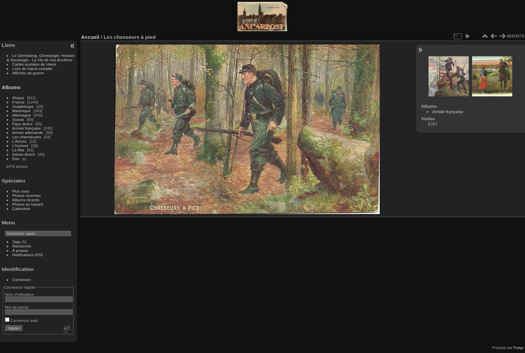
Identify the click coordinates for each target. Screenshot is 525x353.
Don (16, 158)
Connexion (21, 279)
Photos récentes (26, 195)
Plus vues (20, 191)
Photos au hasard (27, 204)
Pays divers (22, 124)
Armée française (26, 128)
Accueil (90, 37)
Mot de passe (17, 307)
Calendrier (21, 208)
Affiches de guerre (28, 73)
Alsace (18, 97)
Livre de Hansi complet (32, 68)
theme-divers (23, 154)
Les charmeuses (26, 137)
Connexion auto (21, 320)
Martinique (21, 111)
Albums (11, 87)
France (18, 102)
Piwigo (518, 348)
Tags (16, 241)
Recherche (21, 246)
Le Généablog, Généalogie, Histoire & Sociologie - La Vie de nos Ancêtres (41, 57)
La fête (18, 150)
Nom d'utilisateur (19, 294)
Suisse (18, 119)
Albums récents (26, 200)
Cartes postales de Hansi (34, 64)
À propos (20, 250)
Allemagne (21, 115)
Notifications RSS (27, 255)
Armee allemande (27, 132)
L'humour (20, 145)
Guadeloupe (23, 106)
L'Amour (19, 141)
